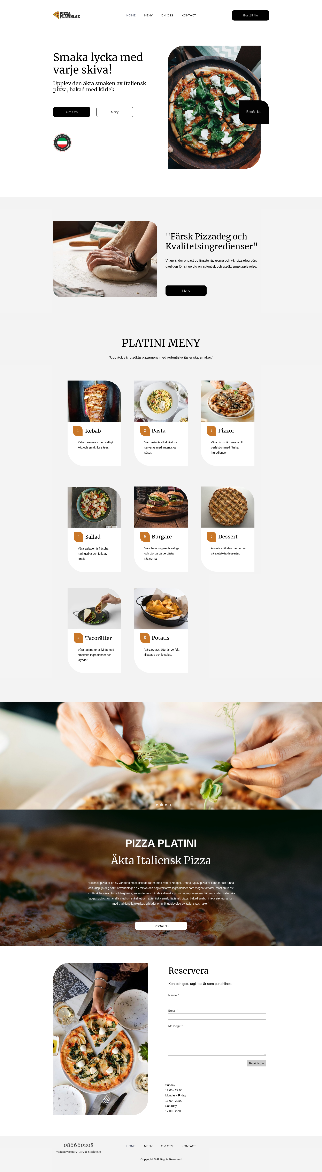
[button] (157, 805)
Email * (173, 1010)
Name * (173, 995)
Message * (175, 1026)
